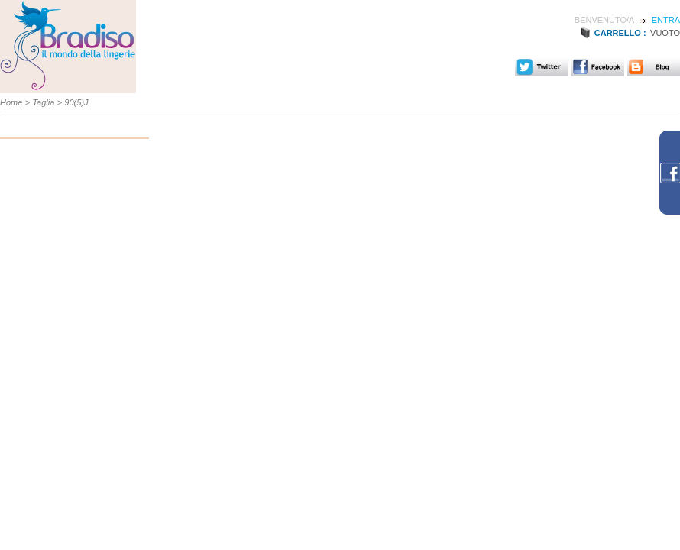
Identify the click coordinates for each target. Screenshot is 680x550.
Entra (666, 19)
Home (11, 102)
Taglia (43, 102)
